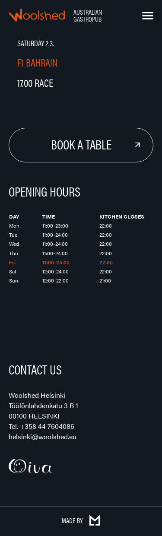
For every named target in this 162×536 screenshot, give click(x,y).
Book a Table (81, 144)
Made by (81, 520)
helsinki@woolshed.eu (42, 436)
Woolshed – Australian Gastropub (37, 15)
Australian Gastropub (87, 15)
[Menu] (147, 16)
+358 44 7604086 (47, 426)
